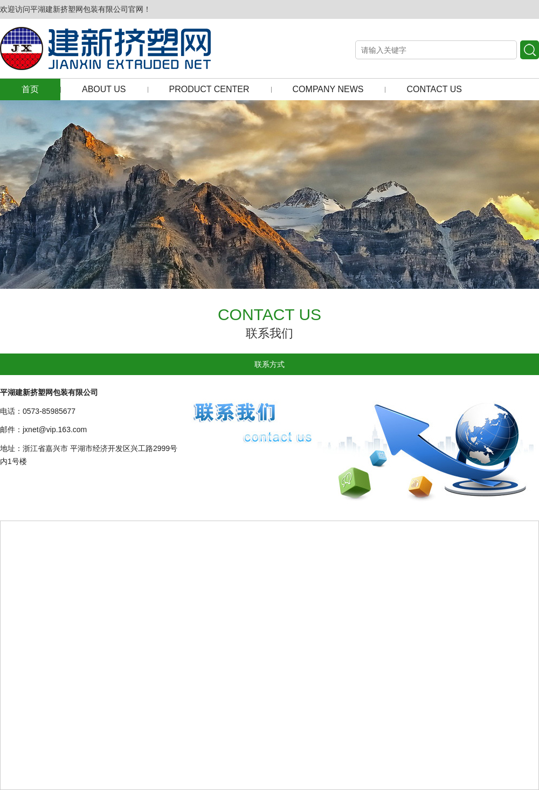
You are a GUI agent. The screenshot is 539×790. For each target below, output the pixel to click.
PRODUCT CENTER (209, 89)
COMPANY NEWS (328, 89)
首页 (30, 89)
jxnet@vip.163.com (55, 429)
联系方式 (269, 364)
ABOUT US (104, 89)
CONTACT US (434, 89)
